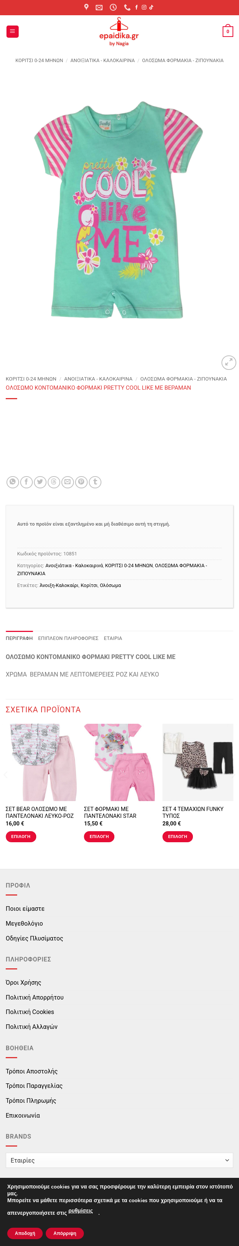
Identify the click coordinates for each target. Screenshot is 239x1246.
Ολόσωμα (110, 585)
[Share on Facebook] (26, 482)
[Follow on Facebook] (136, 7)
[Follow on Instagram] (144, 7)
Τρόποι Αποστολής (32, 1071)
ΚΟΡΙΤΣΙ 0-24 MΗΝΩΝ (39, 60)
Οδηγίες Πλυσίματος (34, 938)
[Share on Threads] (54, 482)
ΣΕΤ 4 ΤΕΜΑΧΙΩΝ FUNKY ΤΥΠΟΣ (192, 813)
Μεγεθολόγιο (24, 923)
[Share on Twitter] (40, 482)
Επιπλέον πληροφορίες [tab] (68, 638)
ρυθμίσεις (80, 1210)
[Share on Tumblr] (95, 482)
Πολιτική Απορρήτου (35, 997)
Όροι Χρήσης (23, 982)
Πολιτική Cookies (30, 1012)
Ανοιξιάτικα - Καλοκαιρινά (103, 60)
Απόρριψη (64, 1233)
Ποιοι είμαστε (25, 908)
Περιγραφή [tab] (19, 638)
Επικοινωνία (23, 1115)
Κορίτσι (89, 585)
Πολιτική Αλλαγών (32, 1026)
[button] (12, 32)
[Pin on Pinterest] (81, 482)
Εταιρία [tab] (113, 638)
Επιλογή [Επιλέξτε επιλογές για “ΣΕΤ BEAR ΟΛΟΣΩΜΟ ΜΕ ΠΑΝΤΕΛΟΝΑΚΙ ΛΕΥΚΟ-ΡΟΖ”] (20, 836)
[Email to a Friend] (67, 482)
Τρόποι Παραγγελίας (34, 1085)
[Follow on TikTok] (151, 7)
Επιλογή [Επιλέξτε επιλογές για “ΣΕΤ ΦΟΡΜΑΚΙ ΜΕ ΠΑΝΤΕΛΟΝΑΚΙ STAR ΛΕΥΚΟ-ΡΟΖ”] (99, 836)
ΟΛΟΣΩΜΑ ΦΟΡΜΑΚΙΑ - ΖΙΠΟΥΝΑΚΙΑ (183, 60)
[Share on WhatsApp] (12, 482)
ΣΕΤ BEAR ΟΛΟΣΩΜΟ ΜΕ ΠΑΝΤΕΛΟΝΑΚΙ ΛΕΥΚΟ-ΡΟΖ (40, 813)
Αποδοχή (25, 1233)
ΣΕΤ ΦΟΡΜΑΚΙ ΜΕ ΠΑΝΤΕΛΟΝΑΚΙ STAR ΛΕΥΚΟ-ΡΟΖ (110, 816)
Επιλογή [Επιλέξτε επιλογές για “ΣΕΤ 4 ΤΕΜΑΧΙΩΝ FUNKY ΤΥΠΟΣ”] (177, 836)
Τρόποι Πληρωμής (31, 1100)
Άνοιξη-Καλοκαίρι (59, 585)
